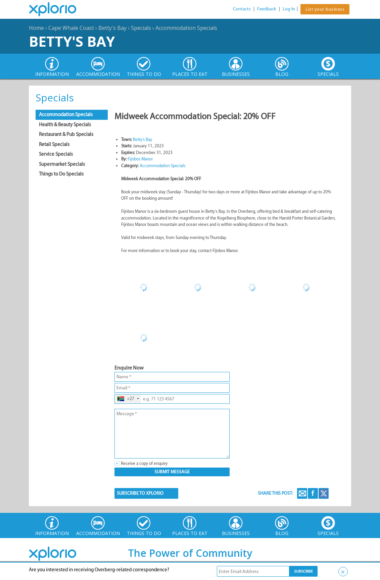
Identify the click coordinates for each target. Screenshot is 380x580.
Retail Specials (54, 144)
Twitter (324, 493)
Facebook (313, 493)
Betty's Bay (112, 28)
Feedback (266, 9)
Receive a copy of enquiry (144, 463)
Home (36, 28)
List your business (324, 9)
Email (302, 493)
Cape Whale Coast (71, 28)
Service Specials (56, 154)
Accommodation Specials (186, 28)
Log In (289, 9)
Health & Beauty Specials (65, 125)
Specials (141, 28)
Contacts (242, 9)
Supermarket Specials (62, 164)
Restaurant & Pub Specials (66, 134)
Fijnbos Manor (140, 158)
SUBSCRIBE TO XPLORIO (140, 493)
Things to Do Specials (61, 174)
